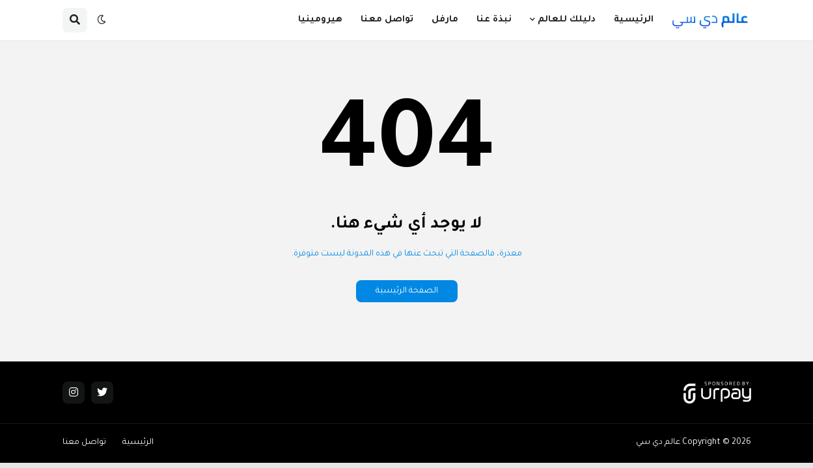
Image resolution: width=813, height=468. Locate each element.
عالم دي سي (658, 442)
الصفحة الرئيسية (407, 291)
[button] (101, 20)
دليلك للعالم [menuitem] (567, 20)
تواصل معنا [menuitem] (387, 20)
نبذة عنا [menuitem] (494, 20)
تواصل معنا (84, 442)
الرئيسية (138, 442)
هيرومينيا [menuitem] (320, 20)
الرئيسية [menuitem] (634, 20)
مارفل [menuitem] (445, 20)
